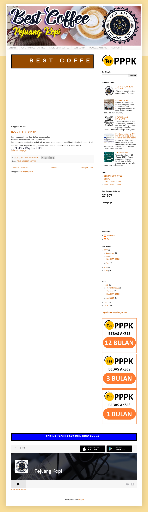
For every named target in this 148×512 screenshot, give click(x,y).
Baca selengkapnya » (19, 151)
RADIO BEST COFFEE (59, 48)
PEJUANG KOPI (121, 100)
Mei (107, 256)
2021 (106, 267)
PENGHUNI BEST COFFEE (33, 48)
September (110, 253)
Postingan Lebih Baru (20, 168)
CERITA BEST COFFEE (113, 176)
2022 (106, 250)
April (107, 263)
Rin (108, 239)
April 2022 (110, 298)
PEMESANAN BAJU (98, 48)
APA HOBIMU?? (121, 153)
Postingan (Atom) (27, 172)
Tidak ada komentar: (32, 157)
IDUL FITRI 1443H (23, 131)
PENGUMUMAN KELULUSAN (121, 118)
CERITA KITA (79, 48)
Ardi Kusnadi (111, 236)
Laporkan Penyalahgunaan (114, 312)
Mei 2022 (110, 291)
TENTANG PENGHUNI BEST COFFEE (124, 88)
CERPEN (115, 48)
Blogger (81, 500)
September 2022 (113, 288)
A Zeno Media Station (18, 489)
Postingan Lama (87, 168)
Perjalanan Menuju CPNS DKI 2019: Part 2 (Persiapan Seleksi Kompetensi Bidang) (125, 136)
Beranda (12, 48)
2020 (106, 271)
